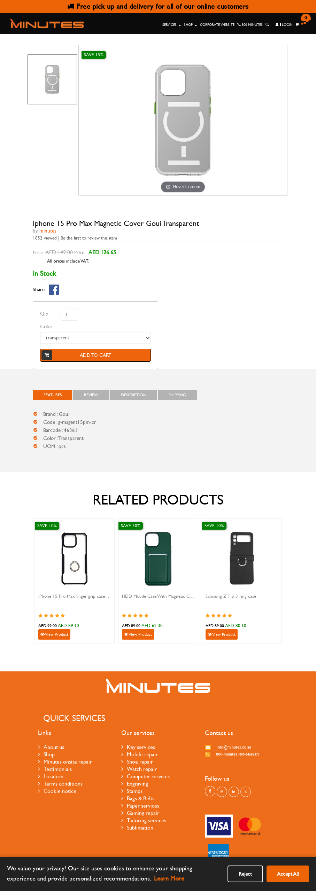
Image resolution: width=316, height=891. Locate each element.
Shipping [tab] (177, 394)
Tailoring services (143, 820)
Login (284, 25)
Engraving (134, 783)
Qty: (44, 313)
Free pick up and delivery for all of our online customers (158, 6)
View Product (54, 634)
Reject (245, 874)
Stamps (131, 791)
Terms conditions (60, 783)
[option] (52, 79)
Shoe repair (137, 761)
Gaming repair (140, 813)
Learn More (169, 878)
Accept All (288, 874)
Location (50, 776)
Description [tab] (133, 394)
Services (171, 25)
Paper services (140, 805)
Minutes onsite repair (65, 761)
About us (51, 747)
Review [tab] (91, 394)
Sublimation (137, 827)
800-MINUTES (250, 25)
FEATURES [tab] (53, 394)
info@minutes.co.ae (228, 747)
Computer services (145, 776)
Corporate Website (217, 25)
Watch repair (139, 769)
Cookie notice (57, 791)
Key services (138, 747)
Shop (190, 25)
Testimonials (55, 769)
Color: (47, 326)
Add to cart (76, 355)
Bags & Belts (137, 798)
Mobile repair (139, 754)
